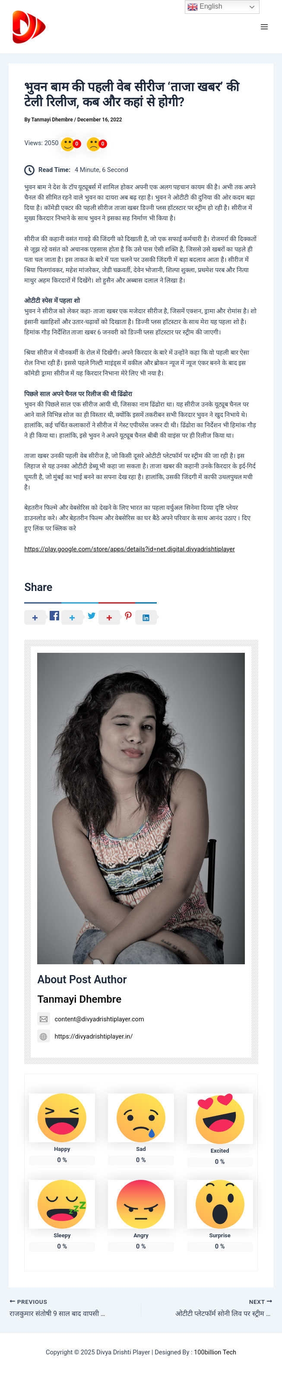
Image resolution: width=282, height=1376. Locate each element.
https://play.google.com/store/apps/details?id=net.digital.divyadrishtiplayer (129, 549)
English (204, 7)
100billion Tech (215, 1352)
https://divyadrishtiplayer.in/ (85, 1036)
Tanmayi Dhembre (79, 999)
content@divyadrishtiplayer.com (90, 1019)
